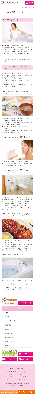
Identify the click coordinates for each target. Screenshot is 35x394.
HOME (6, 312)
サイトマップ (22, 379)
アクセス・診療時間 (10, 321)
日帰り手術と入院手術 (11, 371)
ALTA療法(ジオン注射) (10, 341)
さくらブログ (12, 379)
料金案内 (7, 345)
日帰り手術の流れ (9, 337)
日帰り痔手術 (8, 325)
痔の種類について (9, 329)
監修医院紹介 (8, 316)
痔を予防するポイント (10, 333)
